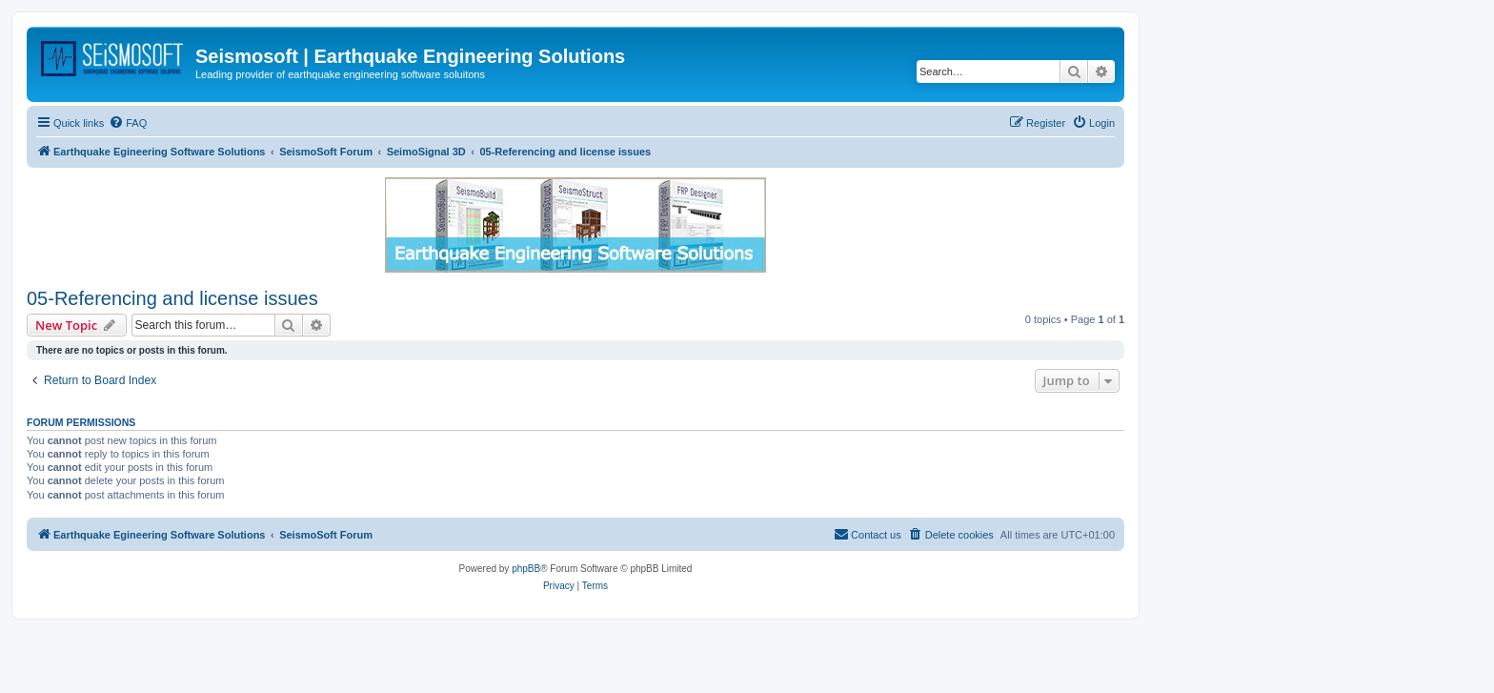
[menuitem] (128, 123)
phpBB (526, 568)
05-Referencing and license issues (172, 298)
